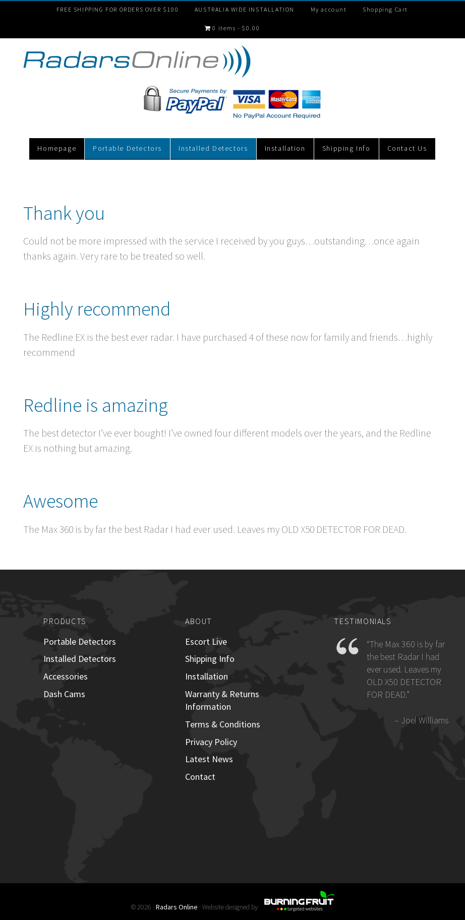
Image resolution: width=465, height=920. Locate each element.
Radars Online (177, 906)
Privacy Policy (211, 742)
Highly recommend (97, 309)
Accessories (65, 676)
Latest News (209, 759)
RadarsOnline (137, 63)
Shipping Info (210, 658)
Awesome (60, 501)
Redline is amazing (95, 405)
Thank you (64, 213)
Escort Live (206, 641)
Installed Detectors (79, 658)
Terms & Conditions (222, 724)
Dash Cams (64, 694)
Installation (206, 676)
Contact (200, 776)
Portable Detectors (79, 641)
